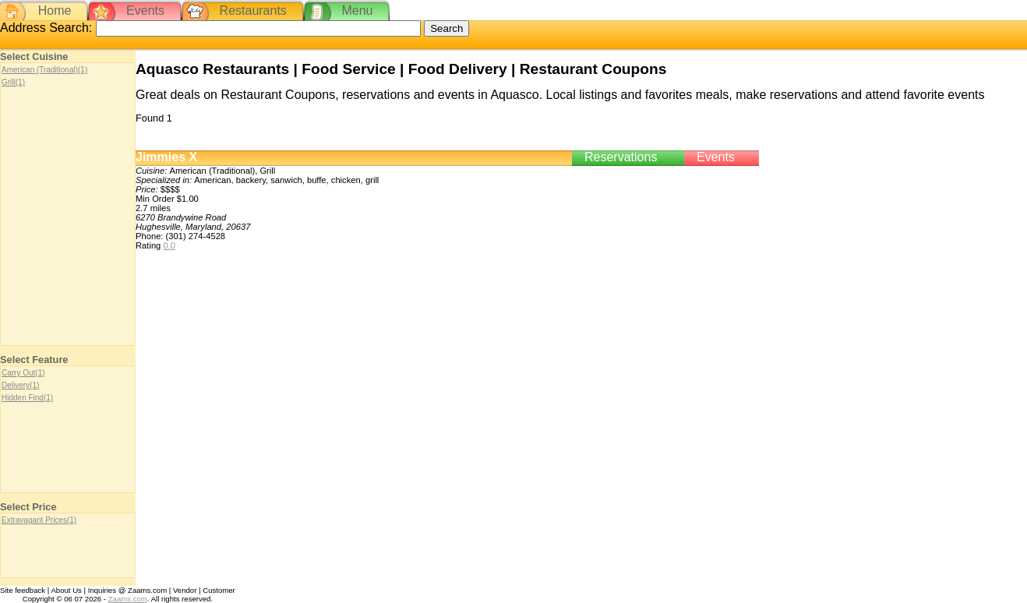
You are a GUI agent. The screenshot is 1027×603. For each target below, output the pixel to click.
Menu (356, 10)
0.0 (169, 245)
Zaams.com (127, 598)
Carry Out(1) (23, 372)
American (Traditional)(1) (44, 69)
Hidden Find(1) (27, 397)
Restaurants (253, 10)
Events (145, 10)
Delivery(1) (20, 385)
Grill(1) (13, 82)
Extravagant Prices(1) (39, 520)
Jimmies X (166, 157)
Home (55, 10)
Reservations (620, 157)
